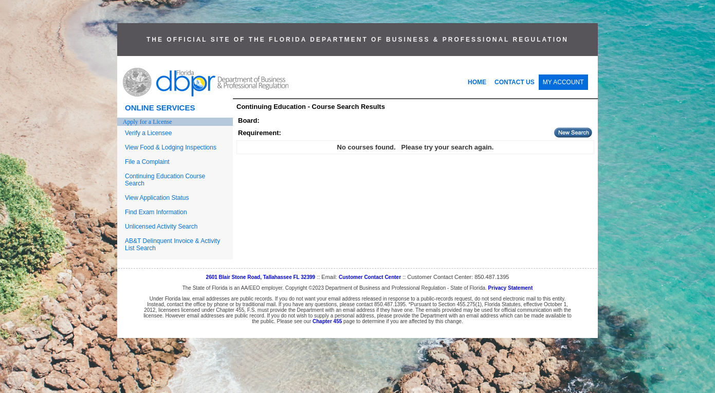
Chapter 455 (327, 321)
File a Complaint (147, 161)
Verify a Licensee (148, 133)
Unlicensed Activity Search (161, 226)
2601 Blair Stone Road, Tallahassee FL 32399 (261, 277)
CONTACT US (514, 82)
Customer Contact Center (370, 277)
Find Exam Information (156, 212)
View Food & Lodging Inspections (170, 147)
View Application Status (157, 197)
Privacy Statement (510, 288)
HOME (477, 82)
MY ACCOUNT (563, 82)
